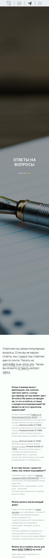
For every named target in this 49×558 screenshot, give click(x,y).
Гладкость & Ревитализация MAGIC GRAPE (26, 415)
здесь (6, 372)
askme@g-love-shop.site (18, 364)
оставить (24, 368)
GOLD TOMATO (25, 549)
